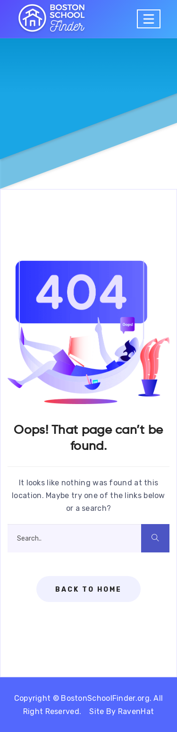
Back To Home (88, 590)
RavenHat (136, 711)
